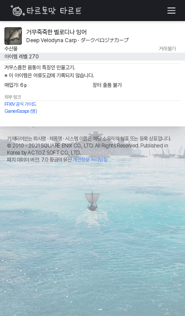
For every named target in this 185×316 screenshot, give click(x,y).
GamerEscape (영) (20, 111)
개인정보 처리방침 (90, 160)
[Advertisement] (92, 231)
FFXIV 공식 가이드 (20, 104)
